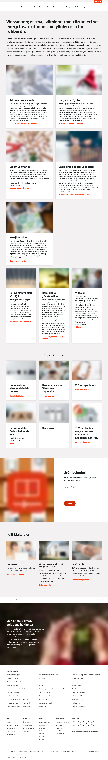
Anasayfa (9, 600)
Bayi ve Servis (38, 7)
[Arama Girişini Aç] (101, 7)
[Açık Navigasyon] (3, 6)
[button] (98, 600)
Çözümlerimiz (25, 7)
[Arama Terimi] (78, 487)
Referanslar (51, 7)
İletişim (68, 7)
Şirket (61, 7)
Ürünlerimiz (14, 7)
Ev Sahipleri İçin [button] (80, 7)
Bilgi (17, 600)
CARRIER (25, 758)
